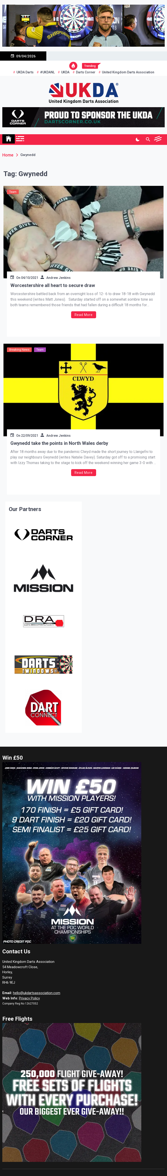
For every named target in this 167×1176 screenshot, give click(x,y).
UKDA (65, 72)
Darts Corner (85, 72)
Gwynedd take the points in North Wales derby (59, 443)
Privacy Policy (29, 998)
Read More (84, 315)
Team (12, 191)
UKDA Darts (25, 72)
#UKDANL (47, 72)
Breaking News (19, 349)
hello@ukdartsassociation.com (36, 993)
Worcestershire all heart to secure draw (52, 285)
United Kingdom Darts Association (128, 72)
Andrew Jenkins (58, 278)
